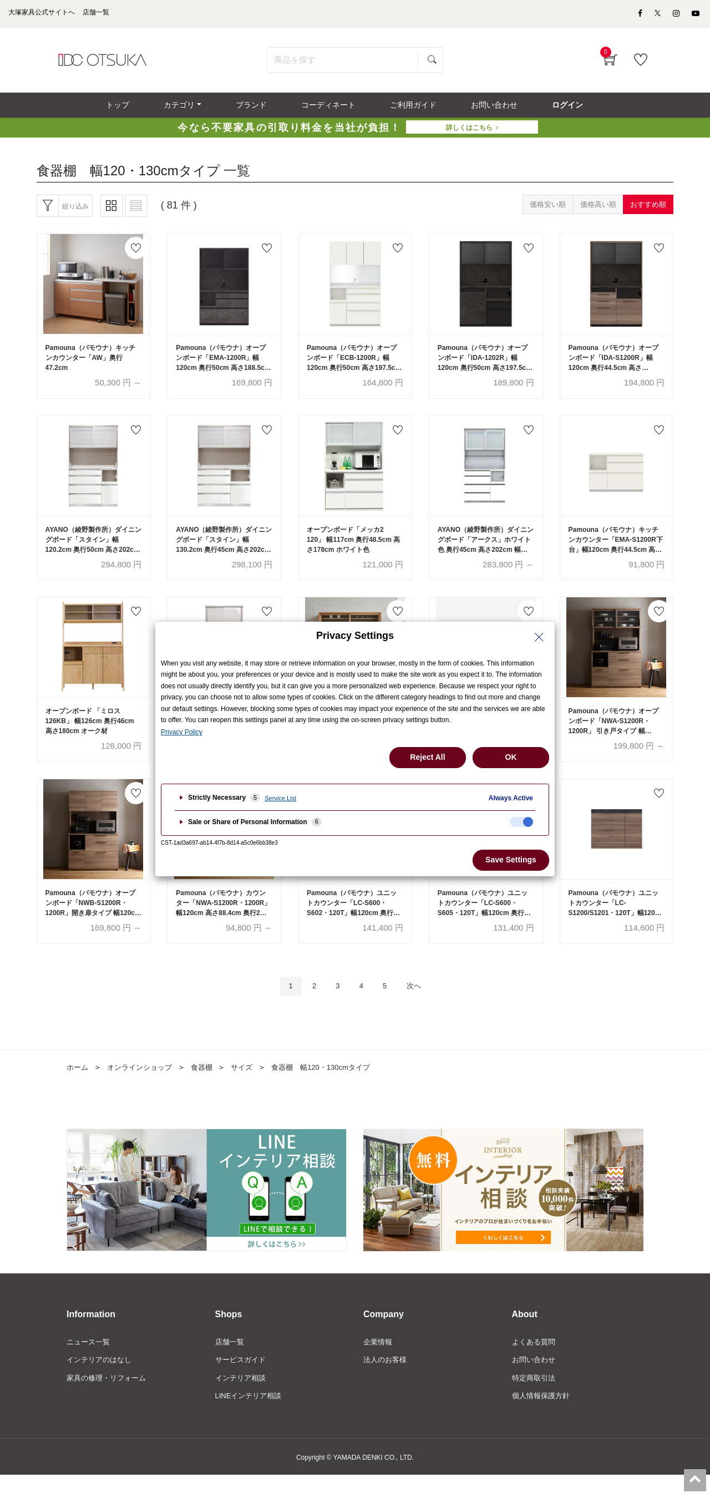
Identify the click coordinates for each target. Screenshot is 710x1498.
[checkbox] (521, 822)
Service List (280, 798)
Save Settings (510, 859)
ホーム (78, 1086)
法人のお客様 (386, 1380)
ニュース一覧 (90, 1361)
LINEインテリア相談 (251, 1418)
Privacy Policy (181, 732)
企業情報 (378, 1361)
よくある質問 (535, 1361)
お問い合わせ (535, 1380)
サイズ (250, 1086)
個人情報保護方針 (543, 1418)
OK (511, 757)
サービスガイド (242, 1380)
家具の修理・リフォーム (109, 1399)
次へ (420, 1004)
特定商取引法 (535, 1399)
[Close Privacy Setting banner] (539, 637)
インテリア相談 (242, 1399)
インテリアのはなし (101, 1380)
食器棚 (209, 1086)
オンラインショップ (144, 1086)
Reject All (427, 757)
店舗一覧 (230, 1361)
